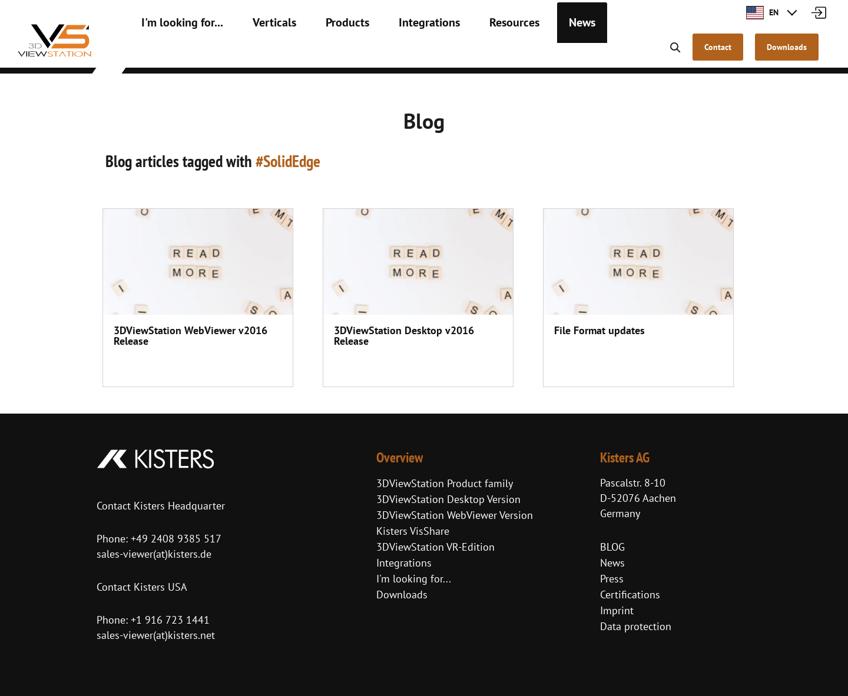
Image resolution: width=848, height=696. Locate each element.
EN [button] (762, 12)
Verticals (255, 53)
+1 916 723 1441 (170, 620)
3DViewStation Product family (444, 483)
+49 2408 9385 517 (174, 538)
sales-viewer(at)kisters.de (154, 554)
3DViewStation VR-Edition (435, 547)
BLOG (612, 547)
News (530, 53)
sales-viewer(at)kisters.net (156, 635)
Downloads (402, 594)
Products (320, 53)
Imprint (617, 610)
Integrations (393, 53)
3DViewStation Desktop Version (448, 499)
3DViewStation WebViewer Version (454, 515)
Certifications (630, 594)
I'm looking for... (174, 53)
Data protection (635, 626)
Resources (468, 53)
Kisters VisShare (412, 531)
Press (612, 578)
